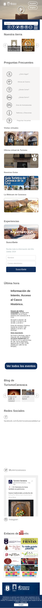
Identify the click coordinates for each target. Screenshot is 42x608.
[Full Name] (21, 257)
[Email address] (21, 263)
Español (33, 3)
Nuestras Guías (11, 172)
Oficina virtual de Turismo (15, 150)
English (33, 8)
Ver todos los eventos (20, 366)
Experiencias (11, 221)
